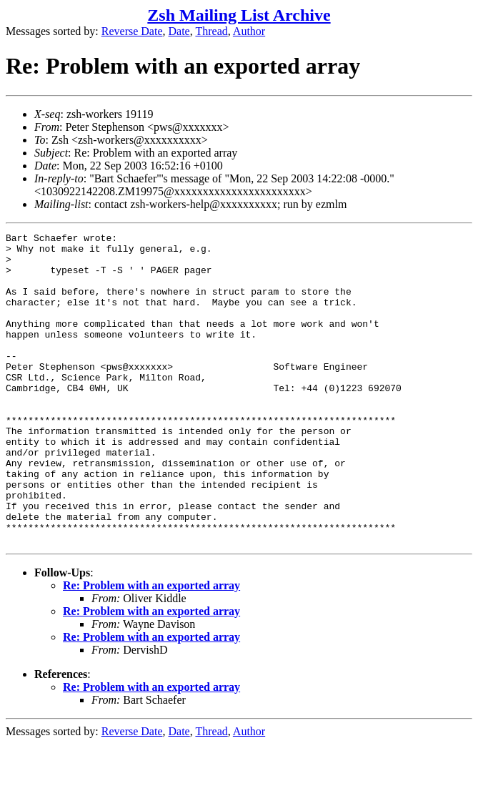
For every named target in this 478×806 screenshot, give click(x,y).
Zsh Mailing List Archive (238, 15)
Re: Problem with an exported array (151, 648)
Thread (211, 31)
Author (249, 31)
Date (179, 31)
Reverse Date (132, 31)
